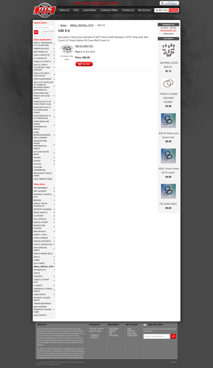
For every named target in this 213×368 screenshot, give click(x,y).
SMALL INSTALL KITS (43, 266)
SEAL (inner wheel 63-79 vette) (168, 170)
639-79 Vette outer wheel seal (169, 135)
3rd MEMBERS (40, 188)
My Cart (168, 10)
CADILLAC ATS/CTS (42, 61)
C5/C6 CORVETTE (42, 55)
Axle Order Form (43, 179)
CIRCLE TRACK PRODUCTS (40, 204)
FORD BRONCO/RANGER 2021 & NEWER (42, 135)
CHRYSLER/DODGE (42, 79)
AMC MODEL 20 (41, 52)
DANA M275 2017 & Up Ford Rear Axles (42, 110)
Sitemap (174, 362)
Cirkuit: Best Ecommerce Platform (48, 364)
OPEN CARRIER (41, 238)
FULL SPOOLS (40, 219)
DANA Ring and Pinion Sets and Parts (42, 95)
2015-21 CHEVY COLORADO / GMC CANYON (42, 67)
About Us (64, 10)
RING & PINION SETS (43, 253)
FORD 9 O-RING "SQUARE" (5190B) (169, 98)
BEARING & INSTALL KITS (43, 195)
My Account (144, 10)
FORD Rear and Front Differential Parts (41, 125)
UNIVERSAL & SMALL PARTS (43, 290)
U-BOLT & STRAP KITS (41, 280)
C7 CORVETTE (40, 58)
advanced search (48, 31)
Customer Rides (109, 10)
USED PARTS (40, 294)
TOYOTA (37, 164)
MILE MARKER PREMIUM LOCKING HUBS (43, 309)
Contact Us (128, 10)
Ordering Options (168, 33)
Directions (94, 337)
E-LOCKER (38, 216)
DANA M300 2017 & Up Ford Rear (42, 117)
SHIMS (37, 260)
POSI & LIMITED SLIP (43, 244)
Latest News (89, 10)
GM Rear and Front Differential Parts (40, 145)
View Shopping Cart (168, 30)
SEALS (37, 257)
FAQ (76, 10)
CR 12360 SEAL (168, 204)
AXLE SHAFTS (40, 315)
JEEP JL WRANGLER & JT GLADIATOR (43, 44)
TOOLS (37, 273)
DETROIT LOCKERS (42, 209)
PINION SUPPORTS (42, 241)
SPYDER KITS (40, 270)
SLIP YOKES (39, 263)
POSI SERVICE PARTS (40, 249)
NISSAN (37, 157)
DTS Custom (113, 328)
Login (129, 328)
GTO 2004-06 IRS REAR (41, 153)
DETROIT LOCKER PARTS (42, 299)
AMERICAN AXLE (41, 48)
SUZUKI (37, 161)
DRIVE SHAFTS (40, 212)
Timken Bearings (42, 303)
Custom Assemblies (40, 168)
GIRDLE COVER (41, 222)
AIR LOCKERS (40, 191)
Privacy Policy (133, 335)
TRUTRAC (38, 276)
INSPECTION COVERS (39, 226)
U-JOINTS (38, 285)
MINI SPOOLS (40, 231)
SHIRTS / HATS (40, 235)
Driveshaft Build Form (43, 174)
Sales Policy (132, 333)
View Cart (131, 331)
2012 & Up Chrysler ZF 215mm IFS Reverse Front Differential (44, 86)
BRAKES (37, 200)
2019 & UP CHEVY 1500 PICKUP (42, 74)
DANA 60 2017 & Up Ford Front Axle (42, 102)
